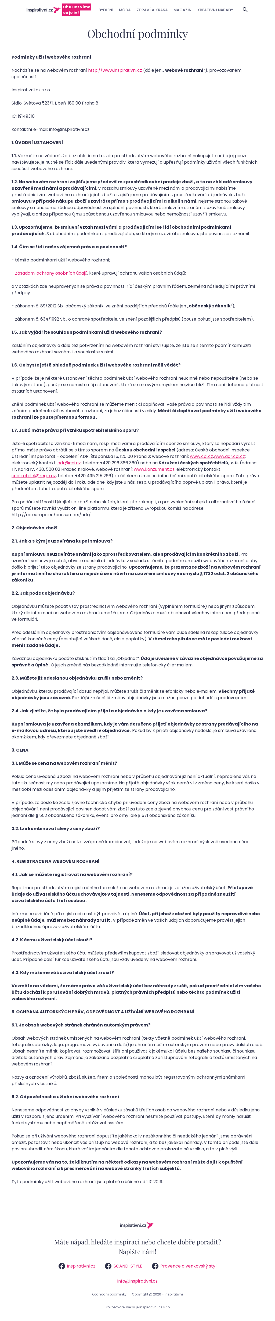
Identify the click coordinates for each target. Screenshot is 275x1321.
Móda (125, 10)
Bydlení (106, 10)
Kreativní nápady (215, 10)
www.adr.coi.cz (229, 456)
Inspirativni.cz (77, 1266)
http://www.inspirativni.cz (115, 70)
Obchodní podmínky (109, 1294)
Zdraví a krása (152, 10)
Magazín (182, 10)
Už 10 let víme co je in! (76, 9)
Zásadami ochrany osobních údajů (51, 273)
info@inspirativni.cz (137, 1281)
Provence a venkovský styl (184, 1266)
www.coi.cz (201, 456)
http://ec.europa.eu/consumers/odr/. (52, 515)
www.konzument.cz (154, 469)
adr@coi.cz (69, 463)
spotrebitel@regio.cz (34, 476)
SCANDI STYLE (123, 1266)
